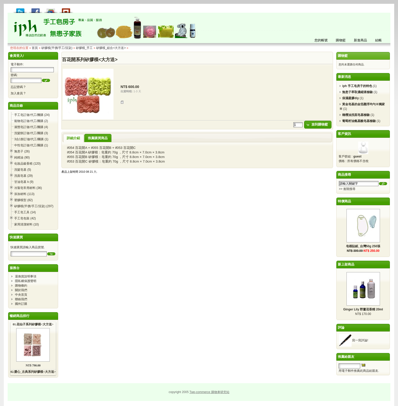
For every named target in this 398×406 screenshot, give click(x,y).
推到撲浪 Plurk (66, 9)
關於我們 (21, 290)
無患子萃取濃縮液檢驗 (357, 92)
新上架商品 (346, 264)
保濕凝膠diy (350, 98)
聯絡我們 (21, 299)
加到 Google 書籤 (50, 9)
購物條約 (21, 285)
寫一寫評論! (360, 340)
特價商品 (344, 201)
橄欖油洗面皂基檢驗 (356, 115)
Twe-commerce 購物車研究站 (209, 392)
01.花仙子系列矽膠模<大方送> (33, 324)
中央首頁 (21, 294)
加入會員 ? (18, 93)
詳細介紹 (73, 138)
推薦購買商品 (98, 138)
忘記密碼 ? (18, 87)
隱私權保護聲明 (25, 281)
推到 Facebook (35, 9)
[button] (46, 80)
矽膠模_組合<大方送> (111, 48)
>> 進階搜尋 (347, 189)
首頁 (35, 48)
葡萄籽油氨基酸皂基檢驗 (359, 121)
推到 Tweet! (20, 9)
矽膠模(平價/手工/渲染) (57, 48)
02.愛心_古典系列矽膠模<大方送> (33, 372)
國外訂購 (21, 304)
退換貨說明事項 (25, 276)
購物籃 (343, 56)
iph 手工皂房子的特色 (357, 86)
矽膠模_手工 (84, 48)
